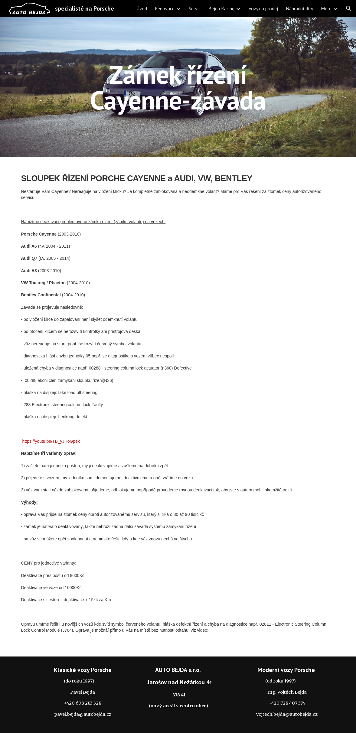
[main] (178, 87)
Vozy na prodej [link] (263, 8)
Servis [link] (195, 8)
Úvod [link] (141, 8)
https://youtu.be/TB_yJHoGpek (51, 441)
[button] (348, 8)
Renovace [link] (165, 8)
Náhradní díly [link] (299, 8)
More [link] (326, 8)
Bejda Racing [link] (221, 8)
